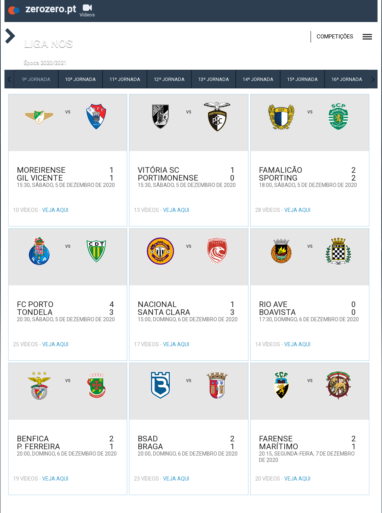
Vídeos (87, 10)
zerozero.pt (42, 9)
